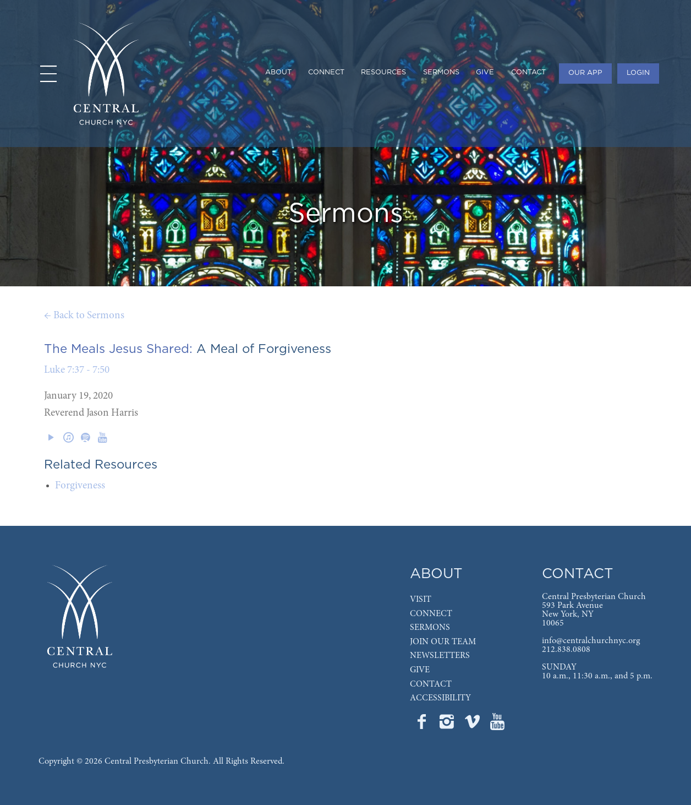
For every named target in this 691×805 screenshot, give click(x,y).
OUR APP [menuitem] (585, 73)
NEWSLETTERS (440, 655)
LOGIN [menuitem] (638, 73)
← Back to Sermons (84, 316)
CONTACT (431, 684)
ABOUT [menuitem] (278, 72)
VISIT (420, 599)
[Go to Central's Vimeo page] (473, 725)
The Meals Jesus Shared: (118, 349)
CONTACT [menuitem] (528, 72)
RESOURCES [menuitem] (383, 72)
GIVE (420, 670)
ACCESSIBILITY (440, 698)
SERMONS (430, 627)
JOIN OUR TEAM (443, 642)
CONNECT (431, 614)
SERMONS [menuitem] (441, 72)
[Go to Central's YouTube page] (497, 725)
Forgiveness (80, 486)
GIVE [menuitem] (485, 72)
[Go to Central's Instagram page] (447, 725)
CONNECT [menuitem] (326, 72)
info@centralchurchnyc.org (591, 641)
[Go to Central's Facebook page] (422, 725)
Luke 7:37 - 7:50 (76, 370)
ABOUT (436, 574)
